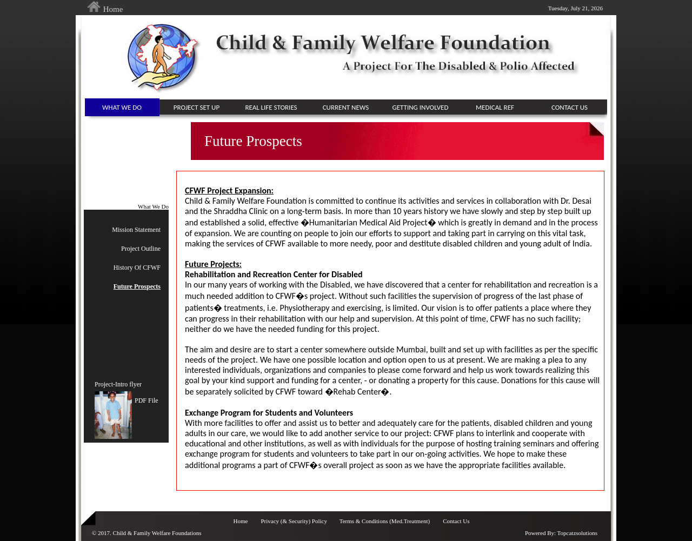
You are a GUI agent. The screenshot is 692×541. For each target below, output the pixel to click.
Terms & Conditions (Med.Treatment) (385, 521)
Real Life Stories (271, 107)
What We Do (122, 107)
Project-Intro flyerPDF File (126, 392)
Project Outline (141, 248)
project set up (196, 107)
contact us (569, 107)
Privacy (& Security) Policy (294, 521)
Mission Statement (136, 229)
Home (104, 9)
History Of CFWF (137, 267)
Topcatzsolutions (577, 533)
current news (346, 107)
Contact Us (456, 521)
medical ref (495, 107)
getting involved (420, 107)
